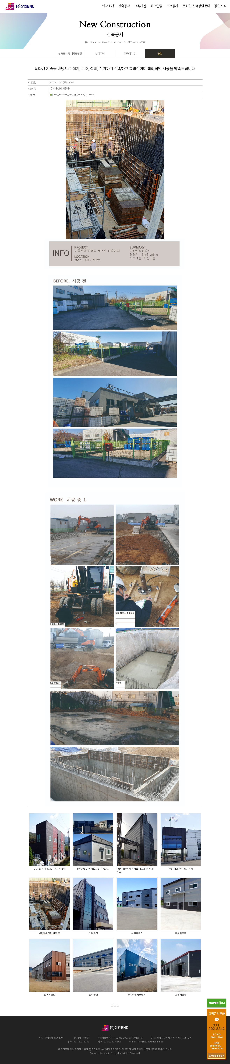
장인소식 (220, 6)
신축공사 (124, 6)
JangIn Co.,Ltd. (111, 1053)
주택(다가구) (130, 53)
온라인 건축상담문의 (196, 6)
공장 (160, 53)
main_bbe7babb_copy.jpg (63, 94)
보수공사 (172, 6)
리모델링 (156, 6)
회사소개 (108, 6)
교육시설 (140, 6)
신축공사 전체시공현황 (70, 53)
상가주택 (100, 53)
